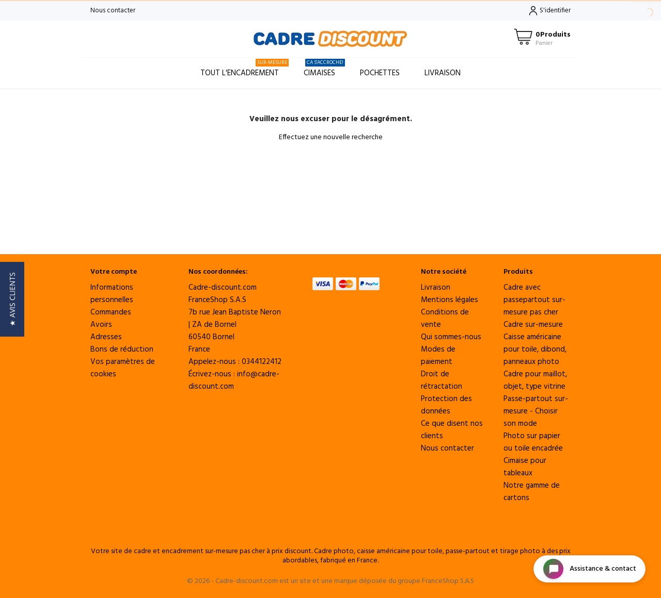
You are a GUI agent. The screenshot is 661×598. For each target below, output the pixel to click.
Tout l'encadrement (244, 68)
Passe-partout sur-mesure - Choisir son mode (535, 411)
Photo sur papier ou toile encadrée (533, 442)
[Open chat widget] (589, 569)
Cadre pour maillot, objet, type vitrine (535, 380)
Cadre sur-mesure (533, 325)
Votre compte (113, 272)
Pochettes (380, 73)
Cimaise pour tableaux (524, 467)
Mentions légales (449, 300)
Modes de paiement (438, 355)
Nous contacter (112, 10)
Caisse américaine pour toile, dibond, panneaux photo (534, 349)
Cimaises (324, 68)
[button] (12, 299)
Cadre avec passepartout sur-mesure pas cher (534, 300)
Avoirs (101, 325)
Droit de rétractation (441, 380)
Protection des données (446, 405)
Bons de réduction (121, 349)
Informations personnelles (111, 293)
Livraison (442, 73)
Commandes (110, 312)
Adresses (106, 337)
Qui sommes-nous (451, 337)
